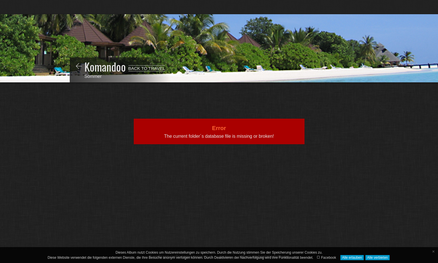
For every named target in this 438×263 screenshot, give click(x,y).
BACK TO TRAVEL (146, 68)
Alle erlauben (352, 258)
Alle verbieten (377, 258)
